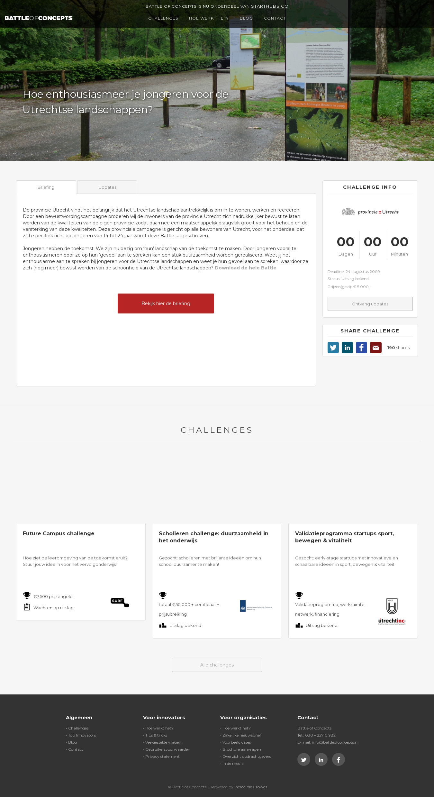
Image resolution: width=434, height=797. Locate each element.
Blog (246, 18)
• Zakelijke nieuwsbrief (240, 735)
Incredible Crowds (250, 786)
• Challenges (77, 728)
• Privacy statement (161, 756)
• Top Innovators (81, 735)
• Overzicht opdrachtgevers (245, 756)
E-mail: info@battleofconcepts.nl (327, 742)
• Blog (71, 742)
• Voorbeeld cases (235, 742)
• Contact (74, 749)
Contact (275, 18)
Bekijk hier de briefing (165, 303)
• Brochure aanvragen (240, 749)
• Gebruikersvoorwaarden (166, 749)
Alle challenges (217, 665)
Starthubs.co (270, 6)
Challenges (163, 18)
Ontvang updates (370, 303)
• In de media (232, 763)
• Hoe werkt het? (158, 728)
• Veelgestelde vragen (162, 742)
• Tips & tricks (155, 735)
